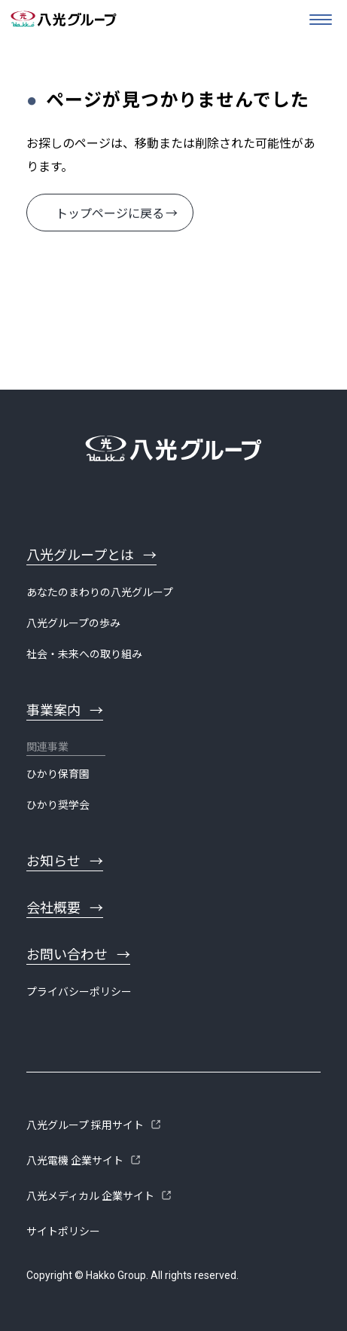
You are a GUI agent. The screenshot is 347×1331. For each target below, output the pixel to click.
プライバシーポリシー (79, 992)
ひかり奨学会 (58, 805)
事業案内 (53, 710)
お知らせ (53, 861)
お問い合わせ (67, 954)
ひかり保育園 (58, 774)
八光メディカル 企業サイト (90, 1196)
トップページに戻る (110, 214)
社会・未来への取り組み (84, 654)
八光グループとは (80, 555)
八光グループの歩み (73, 623)
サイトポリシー (63, 1231)
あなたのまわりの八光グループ (99, 592)
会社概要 (53, 908)
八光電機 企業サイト (74, 1161)
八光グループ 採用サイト (85, 1125)
